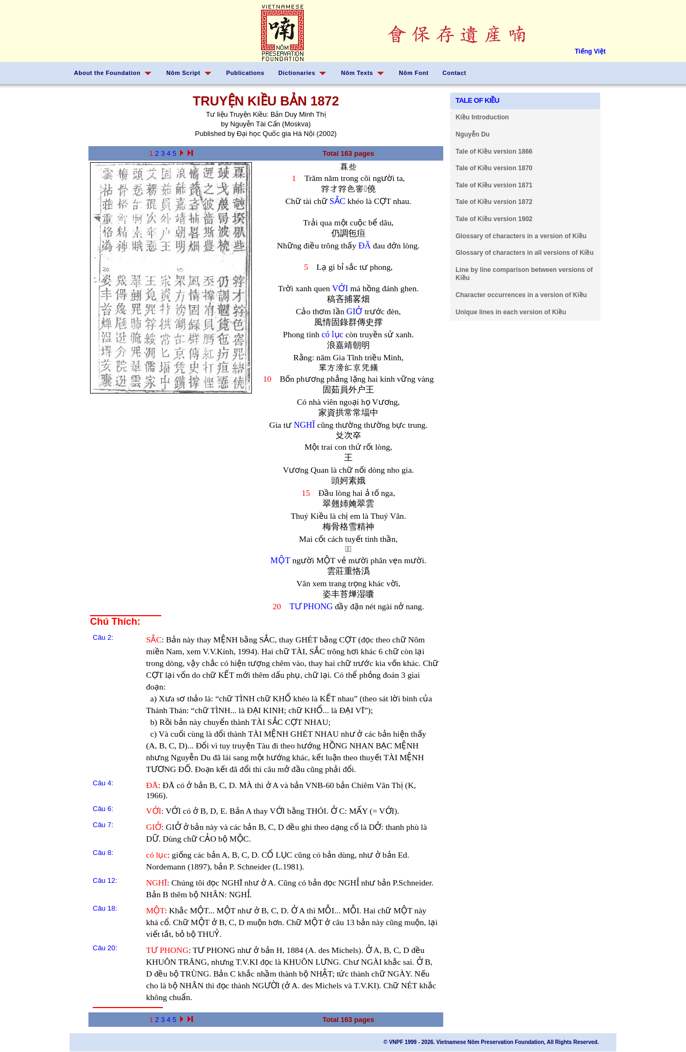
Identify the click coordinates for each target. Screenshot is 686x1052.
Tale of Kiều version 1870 (494, 168)
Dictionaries (296, 73)
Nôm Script (183, 73)
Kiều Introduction (482, 117)
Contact (454, 73)
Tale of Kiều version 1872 (494, 202)
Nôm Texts (357, 73)
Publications (245, 73)
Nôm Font (413, 73)
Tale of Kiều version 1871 (494, 185)
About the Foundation (107, 73)
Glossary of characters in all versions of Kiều (525, 252)
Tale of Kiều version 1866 (494, 151)
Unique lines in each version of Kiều (511, 312)
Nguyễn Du (473, 134)
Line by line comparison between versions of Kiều (524, 274)
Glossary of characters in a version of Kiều (521, 236)
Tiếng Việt (590, 51)
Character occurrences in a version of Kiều (521, 295)
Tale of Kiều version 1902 (494, 219)
